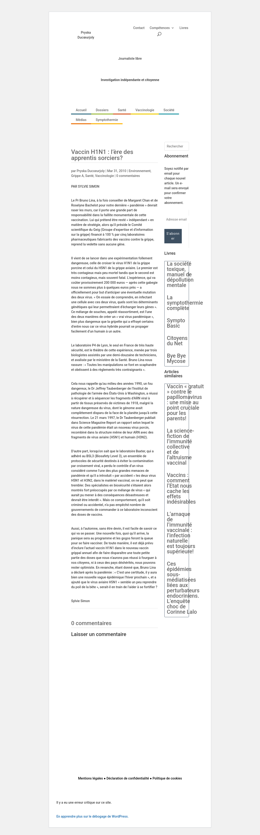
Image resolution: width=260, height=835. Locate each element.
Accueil (81, 110)
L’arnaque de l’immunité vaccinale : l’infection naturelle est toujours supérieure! (181, 533)
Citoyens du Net (177, 341)
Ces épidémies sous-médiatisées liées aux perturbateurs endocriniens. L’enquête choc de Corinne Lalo (183, 588)
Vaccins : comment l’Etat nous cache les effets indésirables (181, 488)
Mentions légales (90, 778)
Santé (122, 110)
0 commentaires (128, 176)
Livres (183, 28)
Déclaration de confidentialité (128, 778)
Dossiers (102, 110)
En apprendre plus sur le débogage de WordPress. (92, 816)
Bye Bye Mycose (176, 358)
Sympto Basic (176, 323)
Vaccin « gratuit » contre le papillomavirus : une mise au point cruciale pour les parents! (185, 402)
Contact (139, 28)
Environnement (139, 171)
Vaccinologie (144, 110)
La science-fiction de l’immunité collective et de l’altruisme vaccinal (180, 447)
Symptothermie (107, 120)
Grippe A (77, 176)
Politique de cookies (167, 778)
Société (168, 110)
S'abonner (172, 236)
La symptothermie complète (185, 302)
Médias (81, 120)
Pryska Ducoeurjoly (91, 171)
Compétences (160, 28)
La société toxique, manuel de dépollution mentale (180, 274)
